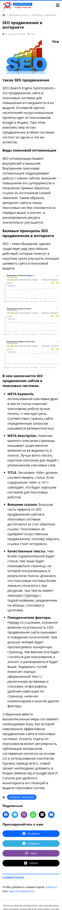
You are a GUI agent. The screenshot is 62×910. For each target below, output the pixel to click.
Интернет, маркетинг (21, 797)
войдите (51, 887)
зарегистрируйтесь (21, 891)
